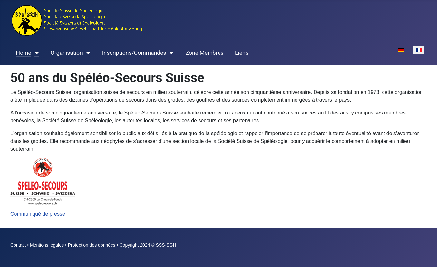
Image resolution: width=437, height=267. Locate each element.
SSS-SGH (166, 245)
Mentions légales (47, 245)
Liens (241, 53)
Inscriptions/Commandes (134, 53)
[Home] (35, 53)
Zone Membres (205, 53)
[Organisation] (87, 53)
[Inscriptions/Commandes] (170, 53)
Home (23, 53)
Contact (18, 245)
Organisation (67, 53)
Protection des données (91, 245)
